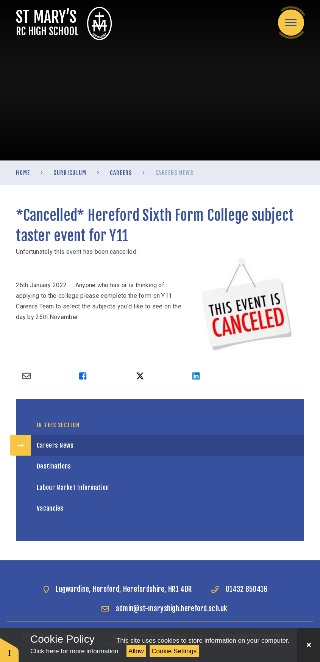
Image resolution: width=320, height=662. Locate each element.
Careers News (174, 172)
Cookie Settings (174, 651)
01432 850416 (247, 589)
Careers (121, 172)
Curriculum (70, 172)
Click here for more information (74, 651)
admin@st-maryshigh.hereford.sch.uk (172, 608)
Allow (136, 651)
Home (23, 172)
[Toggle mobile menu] (291, 22)
